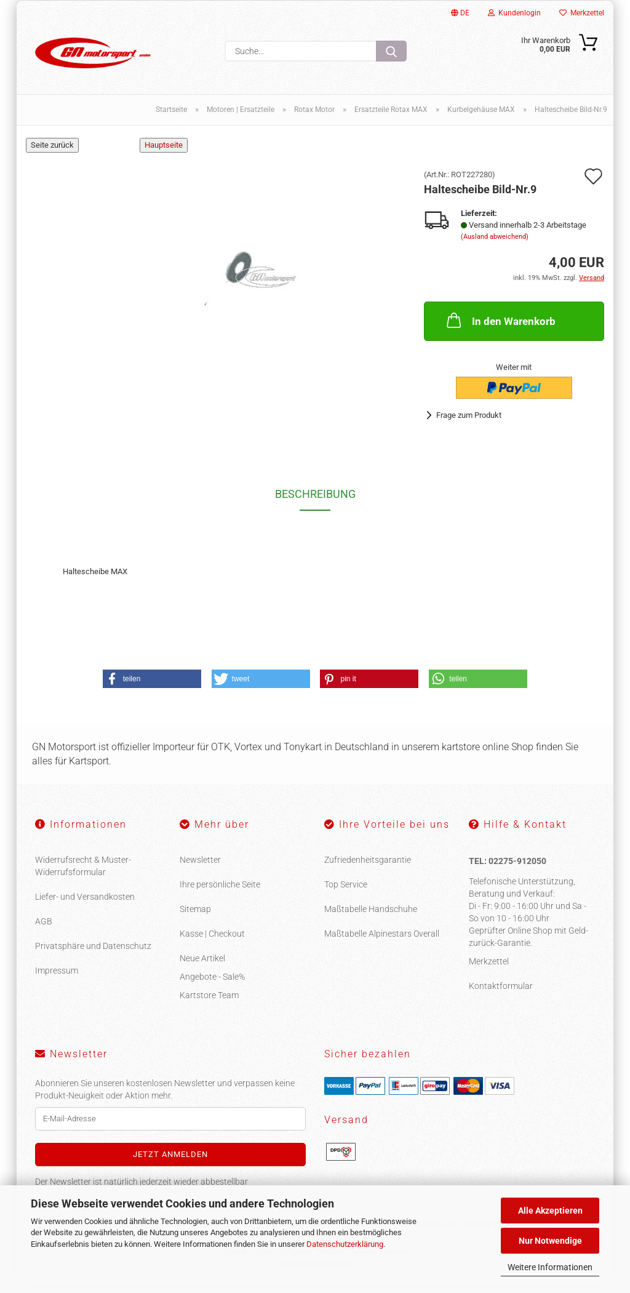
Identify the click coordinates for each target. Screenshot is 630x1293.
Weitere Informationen (550, 1267)
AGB (43, 929)
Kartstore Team (209, 1002)
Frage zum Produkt (468, 422)
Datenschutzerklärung (344, 1244)
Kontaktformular (501, 993)
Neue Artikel (202, 966)
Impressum (56, 978)
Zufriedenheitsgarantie (367, 867)
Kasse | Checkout (212, 941)
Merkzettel (581, 13)
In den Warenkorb (500, 327)
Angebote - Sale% (212, 984)
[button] (152, 686)
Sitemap (195, 916)
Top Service (345, 892)
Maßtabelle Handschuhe (370, 916)
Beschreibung (315, 501)
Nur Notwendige (550, 1241)
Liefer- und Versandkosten (85, 904)
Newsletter (200, 867)
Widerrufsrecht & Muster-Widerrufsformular (83, 873)
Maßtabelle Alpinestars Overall (381, 941)
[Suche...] (391, 51)
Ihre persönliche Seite (220, 892)
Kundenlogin (514, 13)
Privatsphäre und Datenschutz (93, 953)
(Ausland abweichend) (494, 244)
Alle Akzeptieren (550, 1210)
